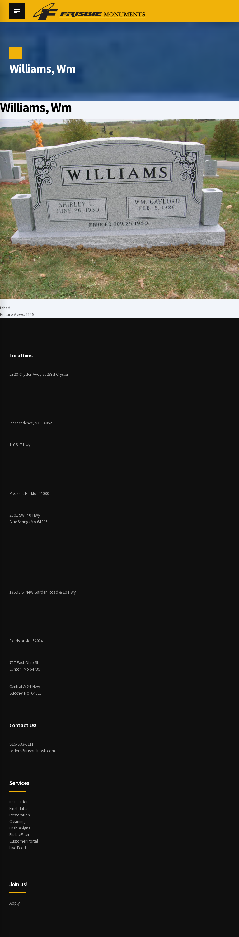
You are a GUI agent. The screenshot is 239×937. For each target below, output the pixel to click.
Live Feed (17, 847)
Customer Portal (24, 841)
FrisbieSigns (19, 828)
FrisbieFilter (19, 834)
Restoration (19, 815)
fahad (5, 308)
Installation (19, 802)
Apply (14, 903)
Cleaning (17, 821)
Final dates (18, 808)
